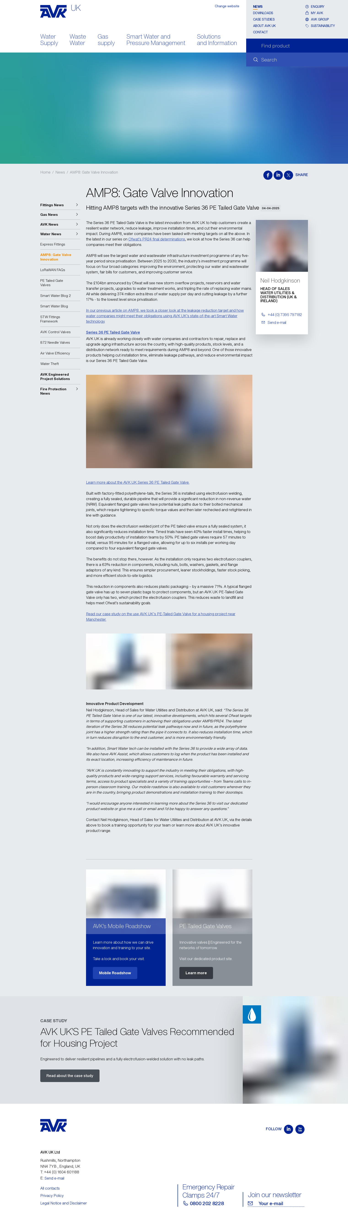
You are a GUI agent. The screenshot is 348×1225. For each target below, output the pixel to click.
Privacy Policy (52, 1195)
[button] (60, 205)
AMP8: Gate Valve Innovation (94, 172)
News (258, 6)
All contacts (50, 1188)
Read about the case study (69, 1075)
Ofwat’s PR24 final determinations (156, 239)
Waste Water (78, 40)
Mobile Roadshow (115, 973)
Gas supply (106, 40)
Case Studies (264, 19)
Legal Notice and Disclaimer (63, 1203)
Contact (260, 32)
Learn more (196, 973)
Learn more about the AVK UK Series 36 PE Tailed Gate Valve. (137, 482)
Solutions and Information (217, 40)
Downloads (263, 13)
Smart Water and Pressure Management (156, 40)
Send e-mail (54, 1178)
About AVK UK (264, 25)
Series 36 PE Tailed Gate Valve (113, 332)
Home (45, 172)
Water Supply (49, 40)
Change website (227, 6)
